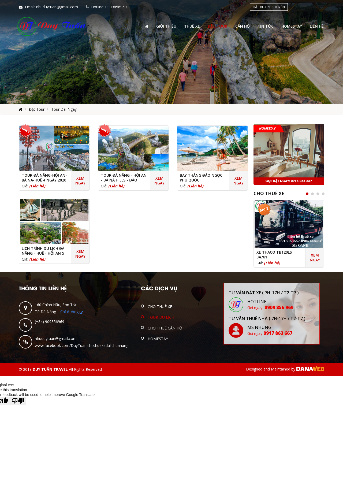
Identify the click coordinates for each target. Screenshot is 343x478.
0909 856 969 (270, 307)
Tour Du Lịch (161, 317)
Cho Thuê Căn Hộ (165, 328)
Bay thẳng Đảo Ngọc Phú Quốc (201, 178)
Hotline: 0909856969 (106, 6)
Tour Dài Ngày (64, 109)
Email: (48, 6)
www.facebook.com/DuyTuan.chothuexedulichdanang (81, 345)
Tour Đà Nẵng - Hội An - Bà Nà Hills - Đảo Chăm (124, 180)
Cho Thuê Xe (268, 193)
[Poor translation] (18, 401)
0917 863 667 (269, 333)
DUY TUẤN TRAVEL (50, 369)
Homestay (158, 338)
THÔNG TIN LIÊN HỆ (43, 288)
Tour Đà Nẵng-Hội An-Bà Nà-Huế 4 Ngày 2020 (44, 178)
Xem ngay (80, 181)
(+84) (40, 321)
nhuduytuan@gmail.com (56, 338)
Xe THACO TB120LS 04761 (274, 255)
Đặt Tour (36, 109)
